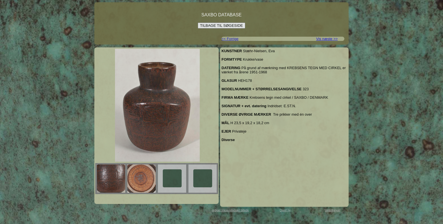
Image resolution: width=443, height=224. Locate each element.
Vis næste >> (327, 39)
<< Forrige (230, 39)
